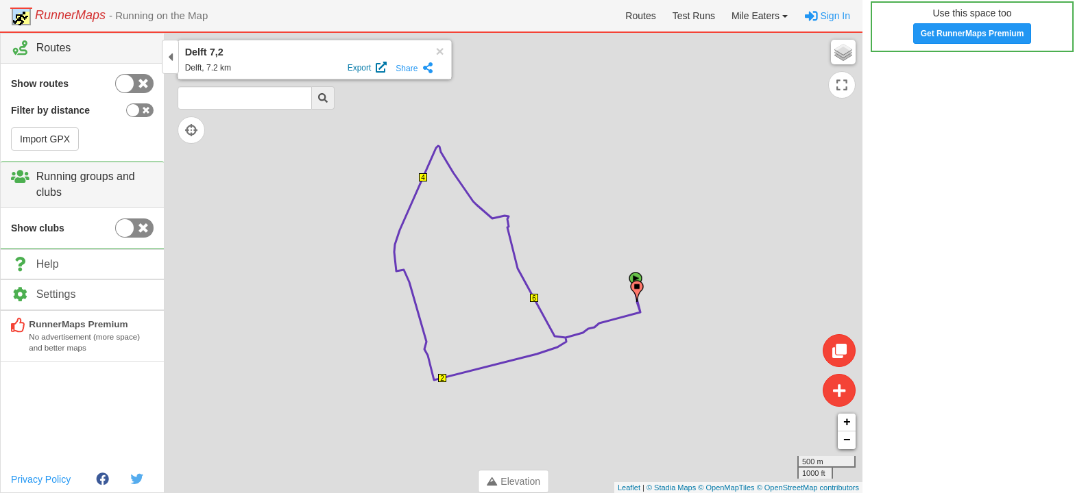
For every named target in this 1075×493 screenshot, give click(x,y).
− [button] (847, 440)
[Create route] (839, 390)
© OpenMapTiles (726, 487)
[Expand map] (842, 85)
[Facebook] (102, 479)
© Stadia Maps (671, 487)
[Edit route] (839, 350)
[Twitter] (137, 479)
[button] (759, 16)
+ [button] (847, 422)
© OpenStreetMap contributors (808, 487)
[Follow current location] (199, 130)
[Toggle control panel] (170, 57)
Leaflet (629, 487)
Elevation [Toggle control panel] (513, 481)
